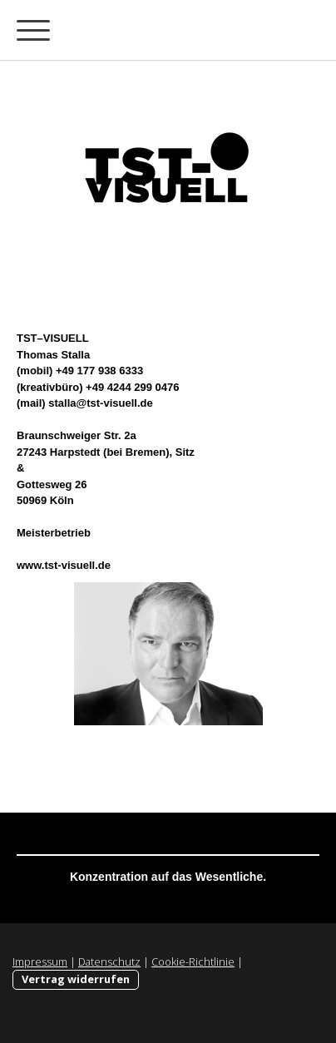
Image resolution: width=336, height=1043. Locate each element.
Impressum (39, 961)
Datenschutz (109, 961)
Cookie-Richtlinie (193, 961)
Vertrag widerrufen (76, 978)
